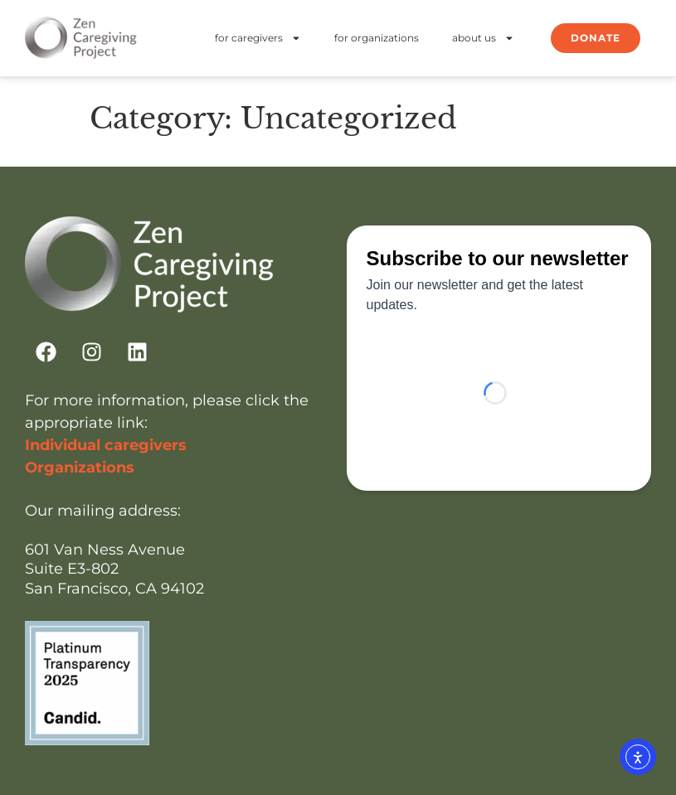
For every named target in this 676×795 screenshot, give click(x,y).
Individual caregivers (106, 445)
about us (483, 38)
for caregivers (258, 38)
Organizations (79, 467)
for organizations (376, 38)
